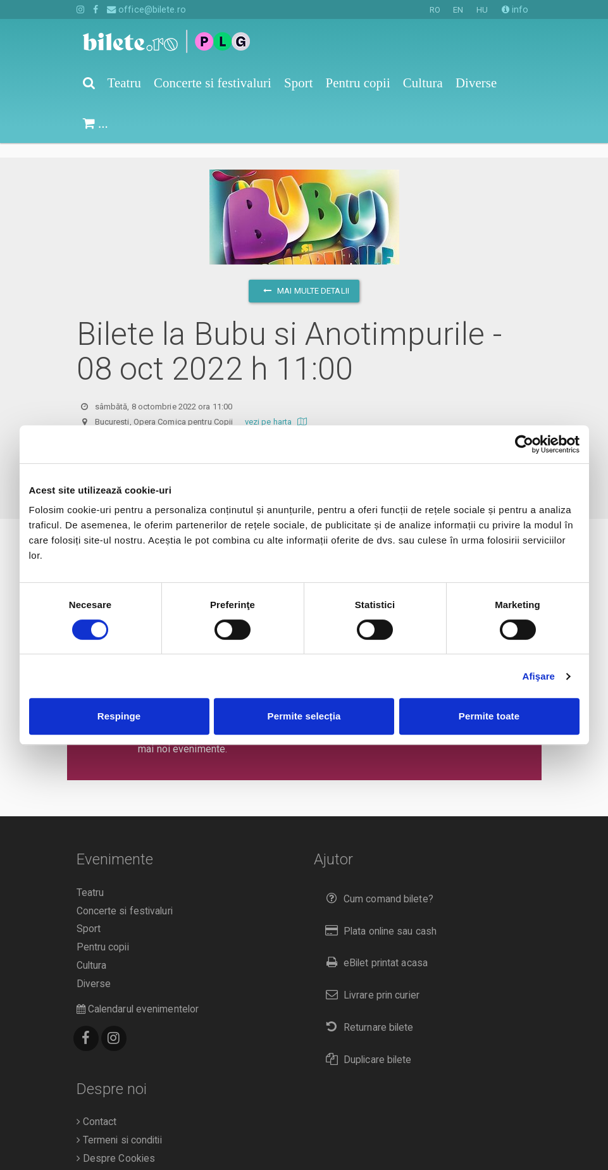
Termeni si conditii (119, 1125)
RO (435, 10)
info (515, 9)
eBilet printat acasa (374, 948)
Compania (102, 1161)
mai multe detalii (304, 276)
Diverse (94, 969)
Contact (97, 1107)
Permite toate (489, 716)
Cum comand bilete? (376, 884)
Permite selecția (304, 716)
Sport (89, 914)
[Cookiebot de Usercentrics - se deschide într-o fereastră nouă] (524, 444)
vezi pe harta (277, 407)
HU (482, 10)
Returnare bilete (367, 1013)
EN (458, 10)
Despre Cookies (116, 1144)
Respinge (118, 716)
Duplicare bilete (366, 1045)
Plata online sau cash (378, 917)
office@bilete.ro (146, 9)
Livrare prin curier (369, 980)
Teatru (90, 878)
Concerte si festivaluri (125, 896)
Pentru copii (103, 932)
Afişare (539, 676)
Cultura (92, 951)
